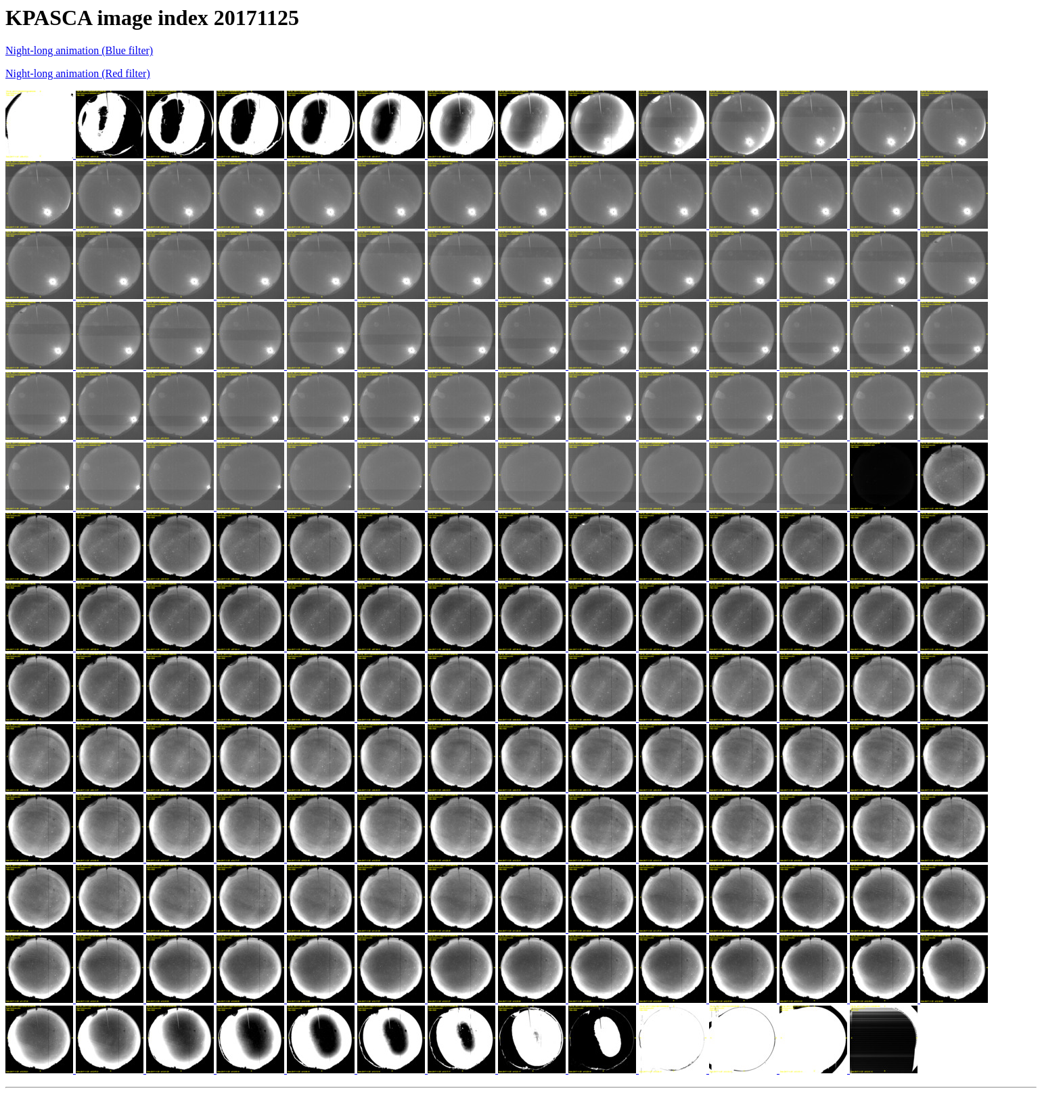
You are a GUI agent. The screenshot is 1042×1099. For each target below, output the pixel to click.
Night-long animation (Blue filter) (79, 50)
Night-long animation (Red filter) (77, 73)
